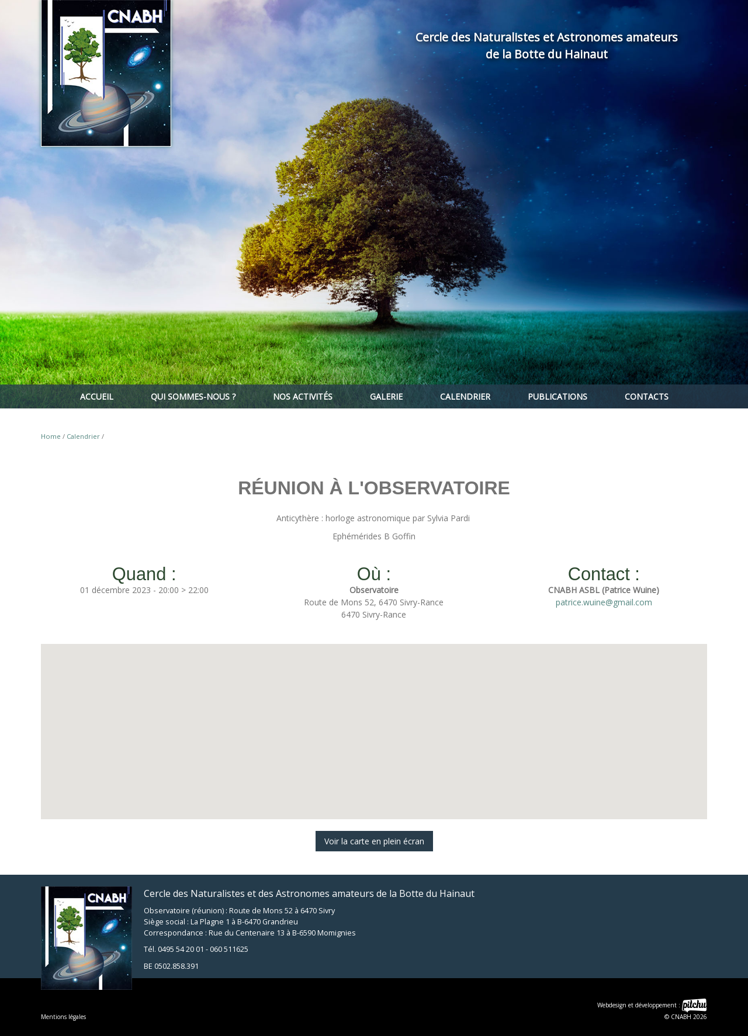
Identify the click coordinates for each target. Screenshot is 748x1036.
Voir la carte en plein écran (374, 841)
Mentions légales (63, 1017)
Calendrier (465, 396)
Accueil (96, 396)
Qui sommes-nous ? (193, 396)
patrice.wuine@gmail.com (604, 602)
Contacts (647, 396)
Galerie (386, 396)
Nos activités (303, 396)
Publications (557, 396)
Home (51, 436)
